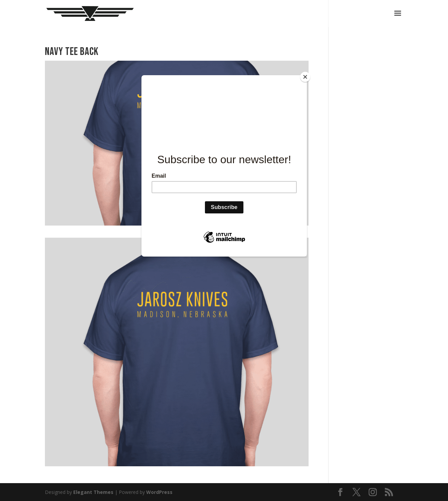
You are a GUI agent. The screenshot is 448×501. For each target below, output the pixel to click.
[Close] (305, 77)
